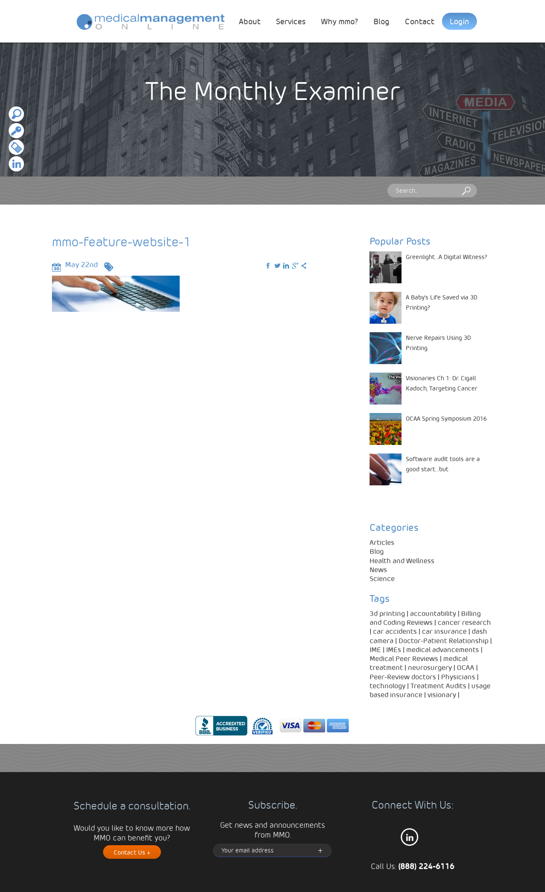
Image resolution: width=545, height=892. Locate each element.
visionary (441, 694)
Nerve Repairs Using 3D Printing (438, 342)
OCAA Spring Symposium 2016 (446, 418)
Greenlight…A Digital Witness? (447, 256)
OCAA (465, 667)
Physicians (458, 676)
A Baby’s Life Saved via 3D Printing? (441, 302)
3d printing (387, 613)
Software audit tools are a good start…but (443, 464)
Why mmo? (339, 21)
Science (382, 578)
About (250, 21)
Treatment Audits (438, 685)
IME (375, 649)
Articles (382, 542)
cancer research (464, 622)
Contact (419, 21)
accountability (433, 613)
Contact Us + (132, 852)
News (378, 569)
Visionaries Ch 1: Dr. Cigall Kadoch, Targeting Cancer (441, 383)
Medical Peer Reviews (404, 658)
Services (291, 21)
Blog (381, 21)
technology (387, 685)
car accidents (395, 631)
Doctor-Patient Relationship (443, 640)
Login (459, 21)
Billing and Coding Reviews (425, 618)
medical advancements (442, 649)
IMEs (393, 649)
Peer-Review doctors (403, 676)
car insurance (444, 631)
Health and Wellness (402, 560)
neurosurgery (430, 667)
